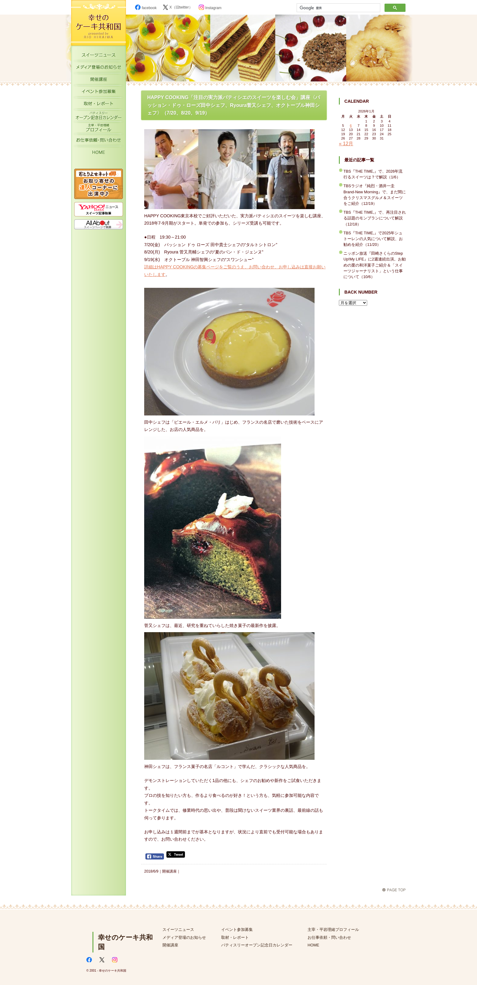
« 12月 (346, 143)
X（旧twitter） (178, 7)
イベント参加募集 (98, 93)
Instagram (210, 8)
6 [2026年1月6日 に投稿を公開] (351, 125)
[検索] (338, 8)
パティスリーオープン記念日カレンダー (98, 117)
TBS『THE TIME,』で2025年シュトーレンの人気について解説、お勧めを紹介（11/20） (373, 239)
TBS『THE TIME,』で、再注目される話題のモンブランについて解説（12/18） (374, 218)
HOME (98, 153)
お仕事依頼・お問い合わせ (98, 141)
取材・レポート (98, 105)
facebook (146, 8)
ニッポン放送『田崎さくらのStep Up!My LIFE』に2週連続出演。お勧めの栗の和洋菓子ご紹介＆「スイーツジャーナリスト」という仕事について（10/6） (374, 265)
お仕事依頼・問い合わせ (329, 937)
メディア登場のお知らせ (98, 68)
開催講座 (98, 80)
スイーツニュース (98, 56)
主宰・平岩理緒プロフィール (98, 129)
